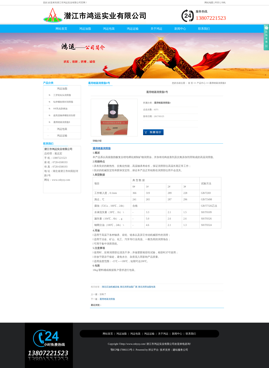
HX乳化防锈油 (60, 108)
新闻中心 (180, 28)
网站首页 (61, 28)
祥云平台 (153, 349)
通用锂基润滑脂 (107, 299)
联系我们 (204, 28)
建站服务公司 (180, 349)
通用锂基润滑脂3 (61, 122)
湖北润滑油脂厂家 (128, 287)
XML (223, 2)
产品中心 (201, 83)
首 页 (190, 83)
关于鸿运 (156, 28)
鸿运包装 (109, 28)
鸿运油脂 (85, 28)
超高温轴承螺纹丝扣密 (64, 115)
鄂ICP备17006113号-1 (122, 349)
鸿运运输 (133, 28)
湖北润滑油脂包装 (147, 287)
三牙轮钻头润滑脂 (62, 95)
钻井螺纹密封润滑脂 (63, 102)
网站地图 (208, 2)
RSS (217, 2)
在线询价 (153, 132)
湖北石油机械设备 (110, 287)
